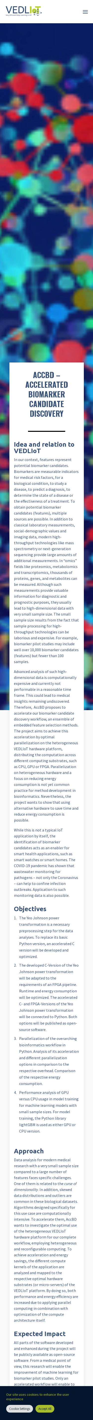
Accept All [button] (44, 1409)
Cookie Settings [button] (19, 1409)
